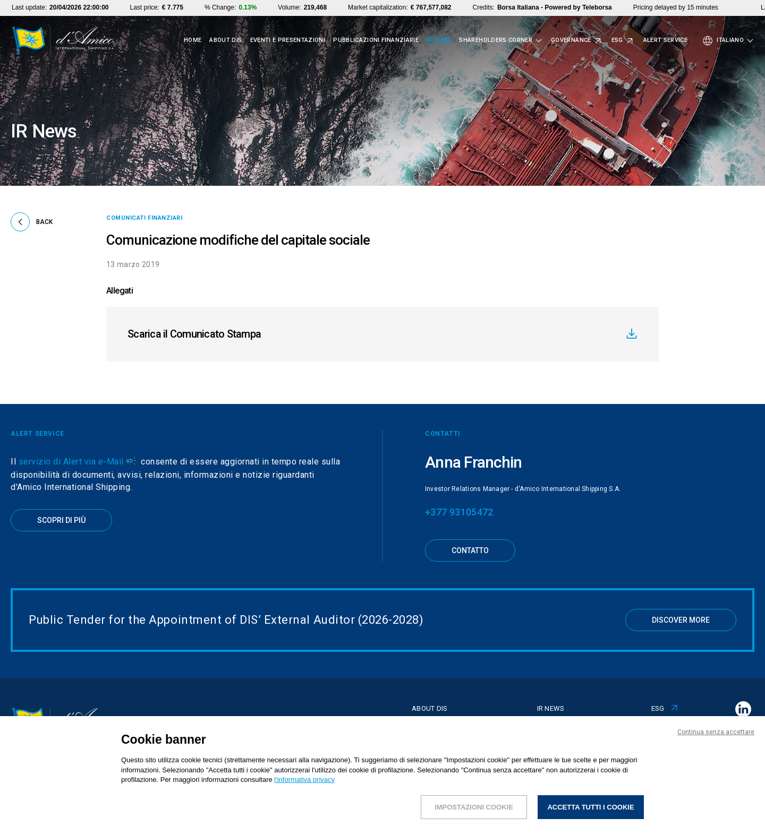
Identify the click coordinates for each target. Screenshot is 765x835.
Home (192, 40)
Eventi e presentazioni (288, 40)
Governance (571, 40)
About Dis (225, 40)
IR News (439, 40)
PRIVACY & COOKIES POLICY (685, 820)
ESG (617, 40)
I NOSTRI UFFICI (617, 820)
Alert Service (665, 40)
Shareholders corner (495, 40)
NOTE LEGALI (279, 820)
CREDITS (743, 820)
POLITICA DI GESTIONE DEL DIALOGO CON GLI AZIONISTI (509, 820)
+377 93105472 (459, 512)
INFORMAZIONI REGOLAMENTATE (365, 820)
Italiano (730, 40)
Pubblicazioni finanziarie (376, 40)
